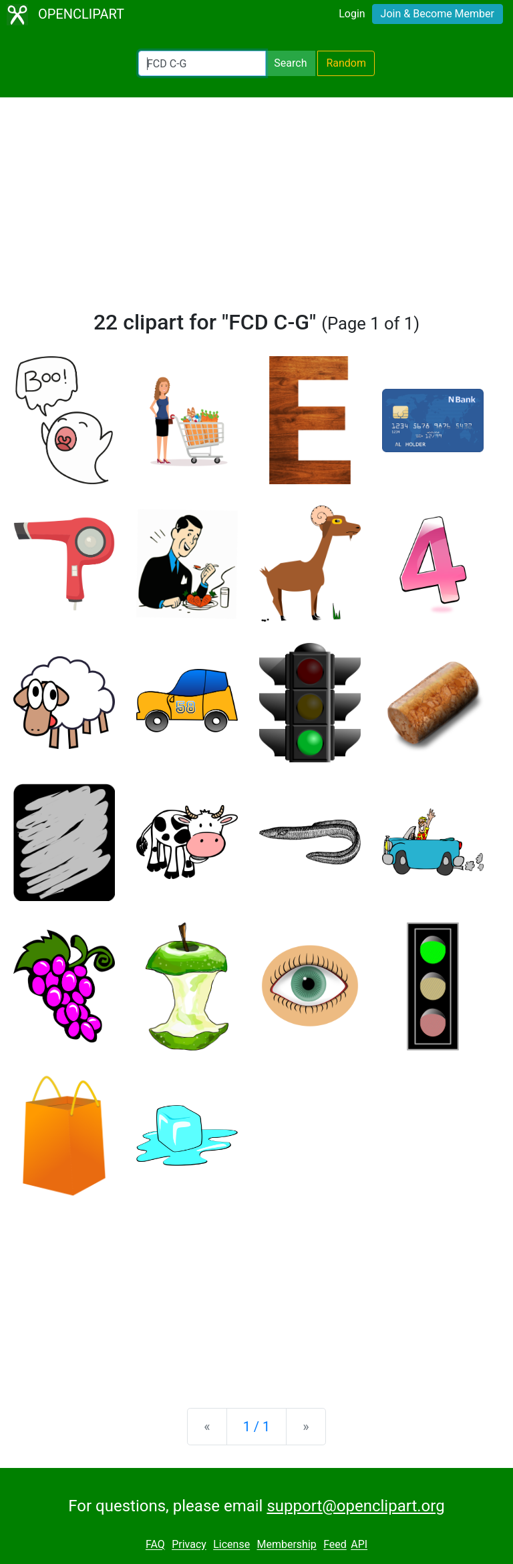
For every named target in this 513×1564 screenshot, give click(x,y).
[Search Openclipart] (202, 63)
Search (290, 63)
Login (352, 13)
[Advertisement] (256, 209)
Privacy (189, 1545)
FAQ (155, 1545)
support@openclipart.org (355, 1506)
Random (346, 63)
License (231, 1545)
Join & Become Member (437, 13)
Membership (286, 1545)
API (359, 1545)
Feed (335, 1545)
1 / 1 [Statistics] (257, 1427)
